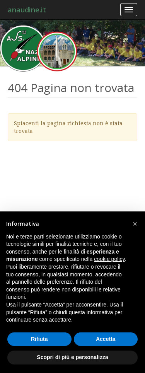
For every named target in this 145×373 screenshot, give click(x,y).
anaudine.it (27, 9)
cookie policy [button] (109, 259)
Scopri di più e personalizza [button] (72, 357)
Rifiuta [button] (39, 339)
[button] (135, 224)
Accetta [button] (106, 339)
